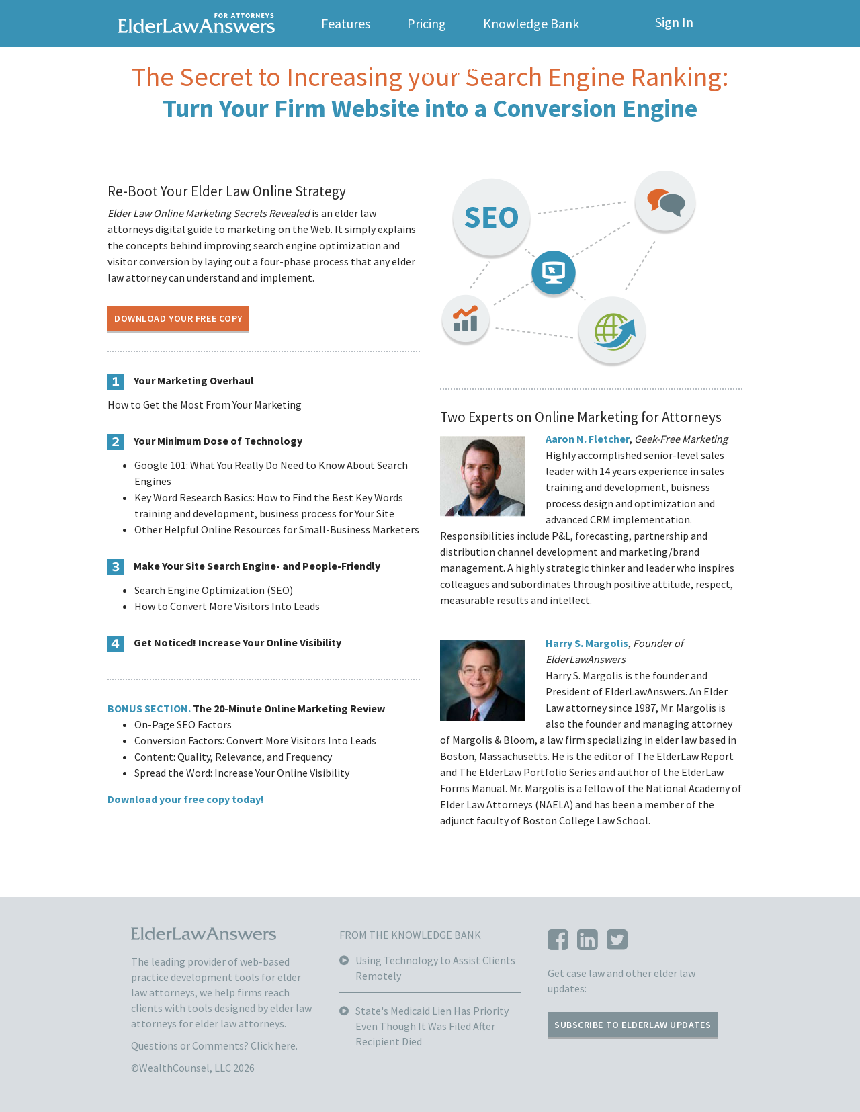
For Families (450, 70)
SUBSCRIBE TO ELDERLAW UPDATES (632, 1025)
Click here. (274, 1045)
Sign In (674, 21)
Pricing (426, 23)
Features (345, 23)
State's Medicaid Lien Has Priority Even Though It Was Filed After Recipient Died (432, 1026)
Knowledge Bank (531, 23)
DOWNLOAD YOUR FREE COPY (178, 318)
